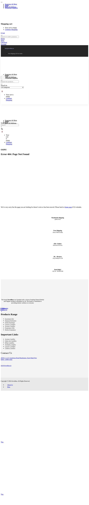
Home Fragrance (10, 330)
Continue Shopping (11, 29)
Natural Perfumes (10, 321)
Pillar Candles (9, 343)
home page (68, 207)
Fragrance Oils (10, 328)
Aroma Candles (10, 326)
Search (3, 123)
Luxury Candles (10, 324)
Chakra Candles (10, 348)
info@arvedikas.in (6, 365)
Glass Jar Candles (10, 341)
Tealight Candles (10, 344)
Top (28, 442)
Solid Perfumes (10, 322)
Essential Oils (9, 319)
